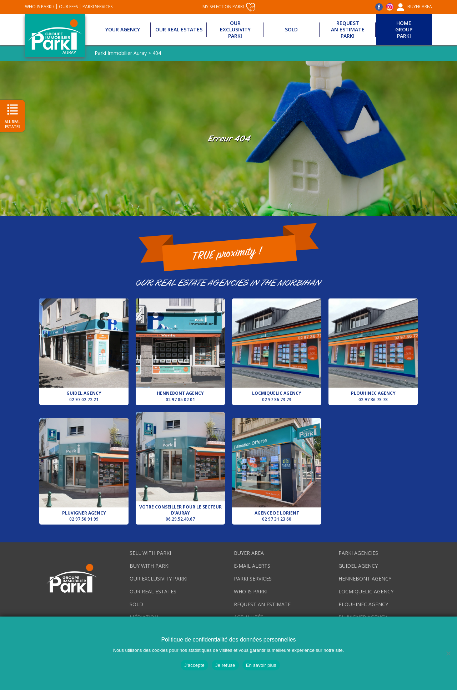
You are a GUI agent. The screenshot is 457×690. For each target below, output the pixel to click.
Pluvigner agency (84, 470)
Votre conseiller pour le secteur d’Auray (180, 467)
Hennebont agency (180, 350)
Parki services (97, 7)
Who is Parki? (39, 7)
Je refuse (225, 665)
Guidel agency (84, 350)
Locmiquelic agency (276, 350)
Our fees (68, 7)
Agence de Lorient (276, 470)
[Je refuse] (448, 653)
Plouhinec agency (373, 350)
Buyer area (419, 7)
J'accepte (194, 665)
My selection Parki (228, 6)
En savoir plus (261, 665)
